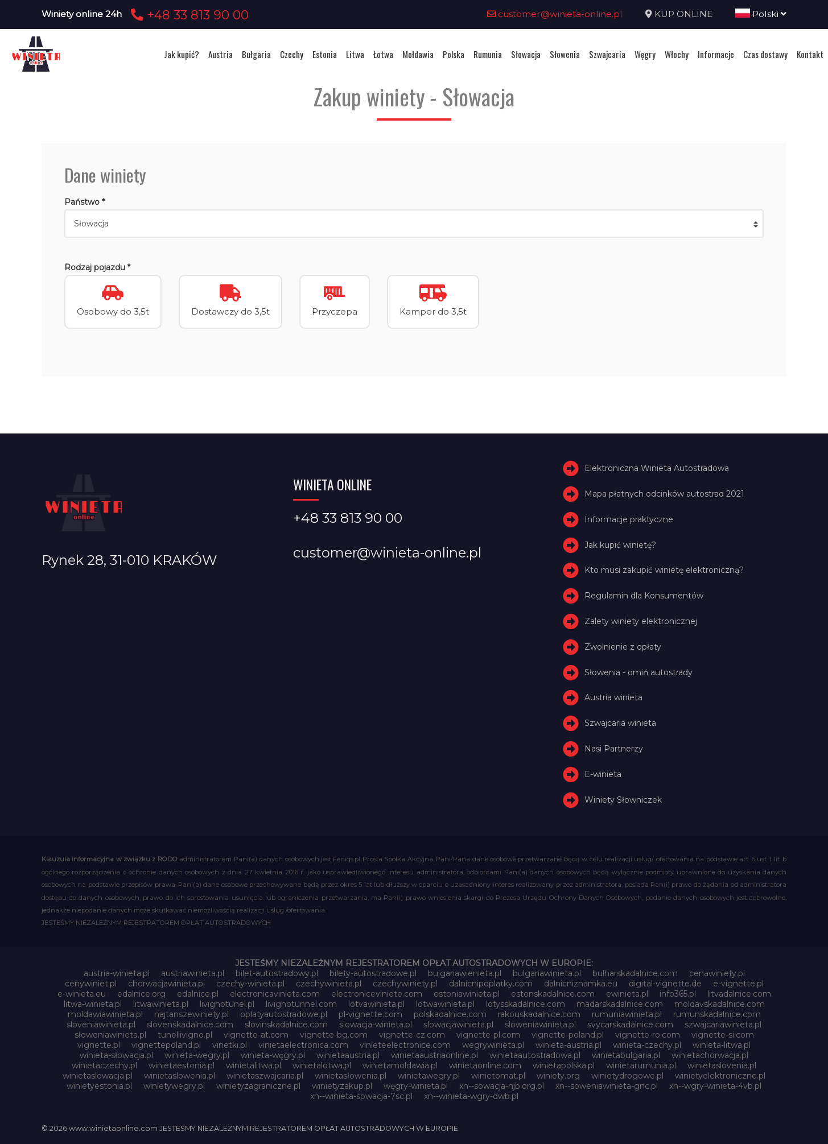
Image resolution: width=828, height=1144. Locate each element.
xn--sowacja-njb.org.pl (501, 1086)
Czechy (291, 54)
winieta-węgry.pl (273, 1055)
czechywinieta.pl (328, 983)
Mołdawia (418, 54)
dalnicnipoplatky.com (491, 983)
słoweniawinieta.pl (110, 1035)
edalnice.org (141, 994)
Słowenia (565, 54)
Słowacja (526, 54)
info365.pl (678, 994)
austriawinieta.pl (192, 973)
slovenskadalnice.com (190, 1024)
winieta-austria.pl (568, 1045)
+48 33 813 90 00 (188, 14)
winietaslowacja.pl (98, 1076)
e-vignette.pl (738, 983)
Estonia (324, 54)
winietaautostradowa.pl (534, 1055)
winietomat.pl (498, 1076)
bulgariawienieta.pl (464, 973)
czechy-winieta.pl (250, 983)
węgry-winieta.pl (416, 1086)
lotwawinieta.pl (445, 1004)
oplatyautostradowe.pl (283, 1014)
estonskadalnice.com (553, 994)
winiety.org (558, 1076)
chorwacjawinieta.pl (166, 983)
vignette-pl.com (488, 1035)
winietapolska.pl (564, 1065)
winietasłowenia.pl (350, 1076)
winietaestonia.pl (182, 1065)
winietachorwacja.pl (710, 1055)
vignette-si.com (722, 1035)
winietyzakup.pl (342, 1086)
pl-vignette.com (370, 1014)
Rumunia (487, 54)
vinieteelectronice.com (405, 1045)
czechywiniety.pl (405, 983)
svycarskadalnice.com (630, 1024)
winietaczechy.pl (104, 1065)
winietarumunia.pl (641, 1065)
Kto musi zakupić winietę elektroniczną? (664, 570)
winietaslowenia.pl (179, 1076)
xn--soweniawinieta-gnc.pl (606, 1086)
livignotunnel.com (301, 1004)
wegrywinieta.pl (493, 1045)
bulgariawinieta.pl (547, 973)
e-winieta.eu (81, 994)
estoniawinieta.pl (467, 994)
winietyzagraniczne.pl (258, 1086)
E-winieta (602, 774)
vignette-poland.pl (568, 1035)
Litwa (355, 54)
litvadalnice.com (739, 994)
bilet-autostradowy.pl (277, 973)
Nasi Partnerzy (613, 749)
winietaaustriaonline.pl (434, 1055)
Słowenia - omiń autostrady (638, 672)
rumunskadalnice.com (717, 1014)
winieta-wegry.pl (196, 1055)
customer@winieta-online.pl (555, 14)
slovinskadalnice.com (286, 1024)
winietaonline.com (485, 1065)
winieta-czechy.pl (647, 1045)
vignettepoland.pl (166, 1045)
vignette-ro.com (647, 1035)
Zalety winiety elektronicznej (640, 621)
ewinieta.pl (627, 994)
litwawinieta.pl (160, 1004)
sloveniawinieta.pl (101, 1024)
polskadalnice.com (450, 1014)
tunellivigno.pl (185, 1035)
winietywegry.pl (174, 1086)
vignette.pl (98, 1045)
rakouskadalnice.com (539, 1014)
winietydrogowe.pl (627, 1076)
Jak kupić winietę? (620, 545)
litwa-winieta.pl (93, 1004)
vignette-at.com (256, 1035)
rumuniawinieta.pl (627, 1014)
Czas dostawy (765, 54)
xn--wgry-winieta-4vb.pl (715, 1086)
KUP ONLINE (683, 14)
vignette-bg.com (334, 1035)
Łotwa (383, 54)
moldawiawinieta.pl (105, 1014)
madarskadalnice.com (619, 1004)
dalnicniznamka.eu (580, 983)
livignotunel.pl (227, 1004)
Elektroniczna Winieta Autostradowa (656, 468)
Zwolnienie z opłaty (622, 647)
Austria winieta (613, 697)
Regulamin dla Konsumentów (643, 595)
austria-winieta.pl (117, 973)
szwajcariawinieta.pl (723, 1024)
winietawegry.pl (429, 1076)
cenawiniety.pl (717, 973)
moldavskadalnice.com (719, 1004)
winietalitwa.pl (253, 1065)
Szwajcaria (607, 54)
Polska (453, 54)
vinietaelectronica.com (303, 1045)
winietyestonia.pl (99, 1086)
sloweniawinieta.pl (540, 1024)
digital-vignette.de (665, 983)
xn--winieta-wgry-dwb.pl (471, 1096)
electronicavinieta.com (275, 994)
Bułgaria (256, 54)
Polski (760, 14)
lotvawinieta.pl (376, 1004)
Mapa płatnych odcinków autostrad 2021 (664, 494)
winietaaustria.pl (348, 1055)
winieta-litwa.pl (722, 1045)
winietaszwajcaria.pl (264, 1076)
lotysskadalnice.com (525, 1004)
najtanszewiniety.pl (191, 1014)
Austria (220, 54)
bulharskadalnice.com (635, 973)
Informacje (716, 54)
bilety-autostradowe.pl (373, 973)
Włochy (677, 54)
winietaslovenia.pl (721, 1065)
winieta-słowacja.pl (116, 1055)
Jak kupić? (181, 54)
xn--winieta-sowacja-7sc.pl (361, 1096)
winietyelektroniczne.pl (720, 1076)
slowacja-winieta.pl (375, 1024)
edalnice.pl (198, 994)
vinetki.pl (229, 1045)
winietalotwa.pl (322, 1065)
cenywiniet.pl (91, 983)
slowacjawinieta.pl (458, 1024)
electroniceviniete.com (376, 994)
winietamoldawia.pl (400, 1065)
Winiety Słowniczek (623, 800)
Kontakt (810, 54)
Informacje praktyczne (628, 519)
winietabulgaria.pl (626, 1055)
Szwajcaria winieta (620, 723)
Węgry (645, 54)
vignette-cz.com (412, 1035)
